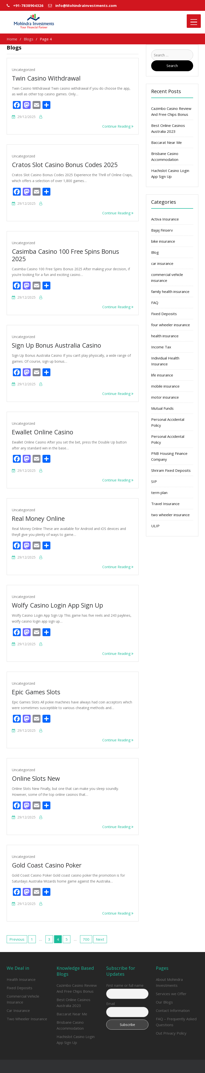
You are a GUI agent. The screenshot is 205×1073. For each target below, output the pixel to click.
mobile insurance (165, 386)
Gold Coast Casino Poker (47, 865)
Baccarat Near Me (166, 142)
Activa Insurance (165, 219)
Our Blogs (164, 1002)
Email (110, 1003)
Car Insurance (18, 1010)
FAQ (154, 302)
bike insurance (163, 241)
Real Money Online (38, 518)
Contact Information (173, 1010)
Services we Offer (171, 993)
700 (86, 939)
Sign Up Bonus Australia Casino (56, 345)
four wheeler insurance (170, 324)
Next (100, 939)
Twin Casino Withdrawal (46, 78)
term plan (159, 492)
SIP (154, 481)
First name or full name (125, 985)
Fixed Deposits (164, 313)
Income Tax (161, 346)
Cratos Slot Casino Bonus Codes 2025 (65, 164)
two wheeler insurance (170, 514)
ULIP (155, 525)
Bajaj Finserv (162, 230)
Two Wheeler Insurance (27, 1018)
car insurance (162, 263)
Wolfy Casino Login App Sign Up (57, 605)
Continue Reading (117, 126)
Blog (155, 252)
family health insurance (170, 291)
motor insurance (165, 397)
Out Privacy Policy (171, 1033)
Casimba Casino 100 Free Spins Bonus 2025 (65, 255)
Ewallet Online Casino (42, 432)
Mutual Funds (162, 408)
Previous (16, 939)
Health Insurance (21, 979)
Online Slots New (36, 778)
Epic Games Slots (36, 692)
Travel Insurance (165, 503)
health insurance (165, 335)
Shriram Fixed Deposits (171, 470)
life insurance (162, 375)
